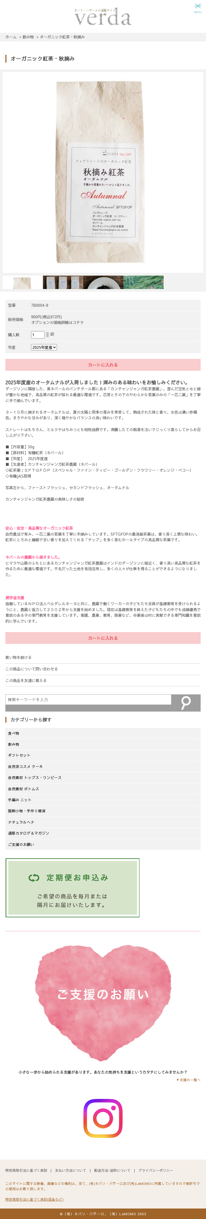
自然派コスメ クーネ (25, 766)
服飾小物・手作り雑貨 (27, 810)
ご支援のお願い (21, 844)
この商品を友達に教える (26, 680)
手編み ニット (20, 799)
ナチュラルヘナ (21, 822)
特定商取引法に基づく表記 (26, 1170)
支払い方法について (70, 1170)
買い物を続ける (18, 657)
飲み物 (13, 744)
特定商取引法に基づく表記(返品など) (34, 1199)
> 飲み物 (26, 36)
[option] (103, 171)
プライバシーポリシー (155, 1170)
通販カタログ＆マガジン (28, 833)
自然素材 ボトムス (23, 788)
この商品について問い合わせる (31, 669)
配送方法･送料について (112, 1170)
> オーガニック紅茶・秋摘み (60, 36)
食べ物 (13, 733)
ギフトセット (19, 755)
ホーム (11, 36)
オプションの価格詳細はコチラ (57, 322)
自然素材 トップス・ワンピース (35, 777)
